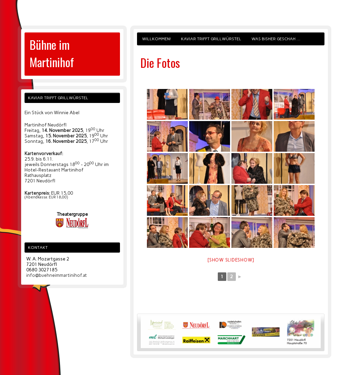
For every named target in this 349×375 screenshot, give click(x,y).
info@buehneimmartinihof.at (56, 275)
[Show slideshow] (231, 259)
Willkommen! (156, 38)
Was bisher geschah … (276, 38)
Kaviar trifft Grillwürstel (211, 38)
